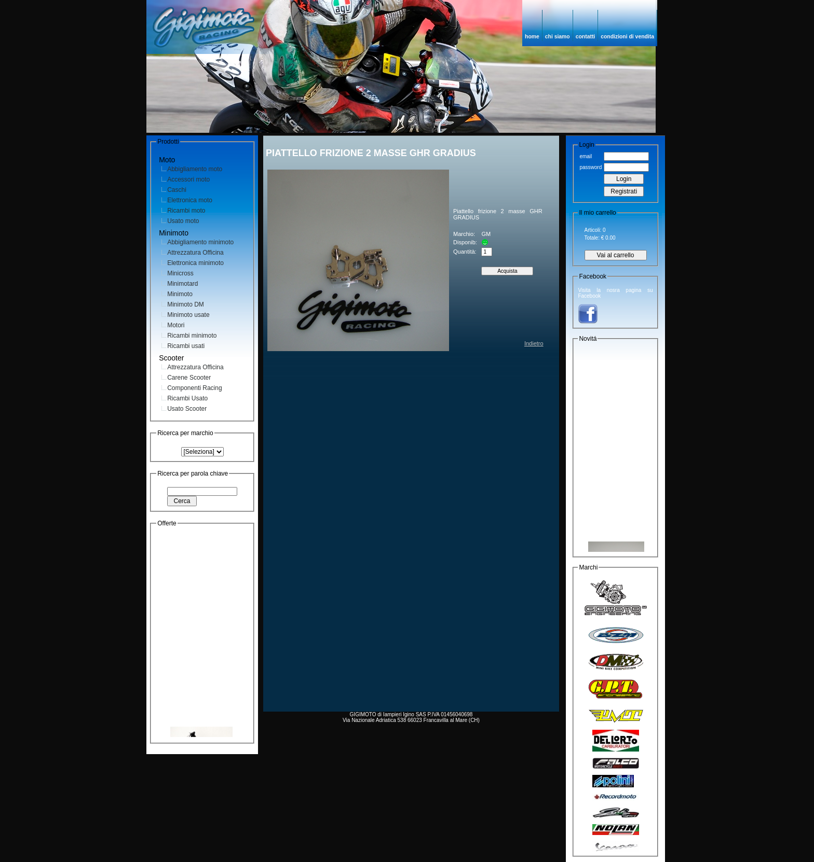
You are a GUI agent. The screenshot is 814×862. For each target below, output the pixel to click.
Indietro (534, 343)
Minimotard (182, 283)
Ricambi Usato (187, 398)
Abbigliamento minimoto (200, 242)
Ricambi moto (186, 210)
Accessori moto (188, 179)
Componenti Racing (194, 388)
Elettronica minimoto (195, 263)
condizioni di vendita (627, 36)
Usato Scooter (187, 408)
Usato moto (183, 221)
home (532, 36)
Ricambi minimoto (191, 335)
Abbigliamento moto (194, 169)
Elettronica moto (189, 200)
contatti (585, 36)
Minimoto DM (185, 304)
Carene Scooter (189, 377)
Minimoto (180, 294)
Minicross (180, 273)
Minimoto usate (188, 314)
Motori (175, 325)
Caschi (176, 189)
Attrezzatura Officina (195, 252)
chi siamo (557, 36)
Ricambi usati (186, 346)
